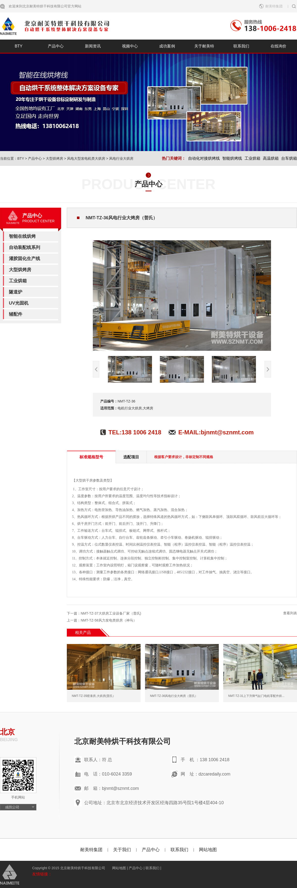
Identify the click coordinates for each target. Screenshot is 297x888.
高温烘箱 (271, 158)
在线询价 (278, 46)
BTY (18, 46)
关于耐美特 (204, 46)
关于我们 (122, 849)
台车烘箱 (289, 158)
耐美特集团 (274, 6)
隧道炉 (15, 291)
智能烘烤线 (232, 158)
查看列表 (290, 613)
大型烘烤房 (54, 158)
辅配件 (15, 314)
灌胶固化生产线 (24, 258)
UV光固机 (18, 303)
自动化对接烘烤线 (204, 158)
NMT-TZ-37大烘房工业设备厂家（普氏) (111, 613)
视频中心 (130, 46)
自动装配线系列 (24, 247)
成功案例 (167, 46)
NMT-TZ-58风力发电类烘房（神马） (109, 620)
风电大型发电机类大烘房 (86, 158)
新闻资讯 (93, 46)
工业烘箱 (252, 158)
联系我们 (241, 46)
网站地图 (208, 849)
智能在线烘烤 (22, 236)
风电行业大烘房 (121, 158)
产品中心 (56, 46)
